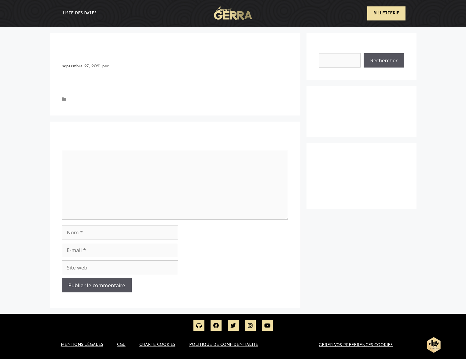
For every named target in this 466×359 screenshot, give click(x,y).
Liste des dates (80, 13)
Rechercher (331, 49)
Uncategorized (82, 100)
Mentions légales (82, 345)
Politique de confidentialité (223, 345)
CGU (121, 345)
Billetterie (386, 13)
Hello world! (329, 121)
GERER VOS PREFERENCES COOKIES (356, 345)
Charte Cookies (157, 345)
